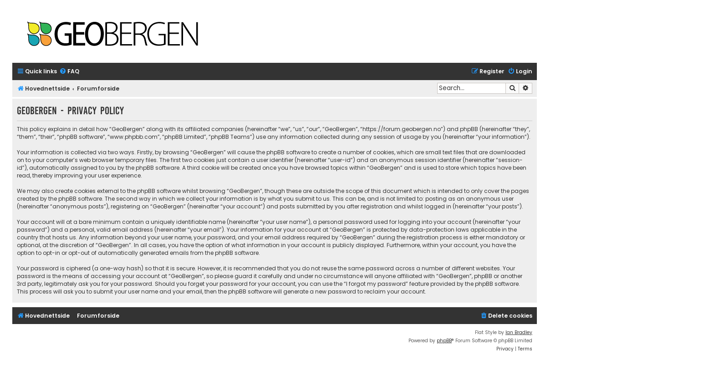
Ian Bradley (518, 332)
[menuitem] (69, 72)
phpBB (444, 340)
